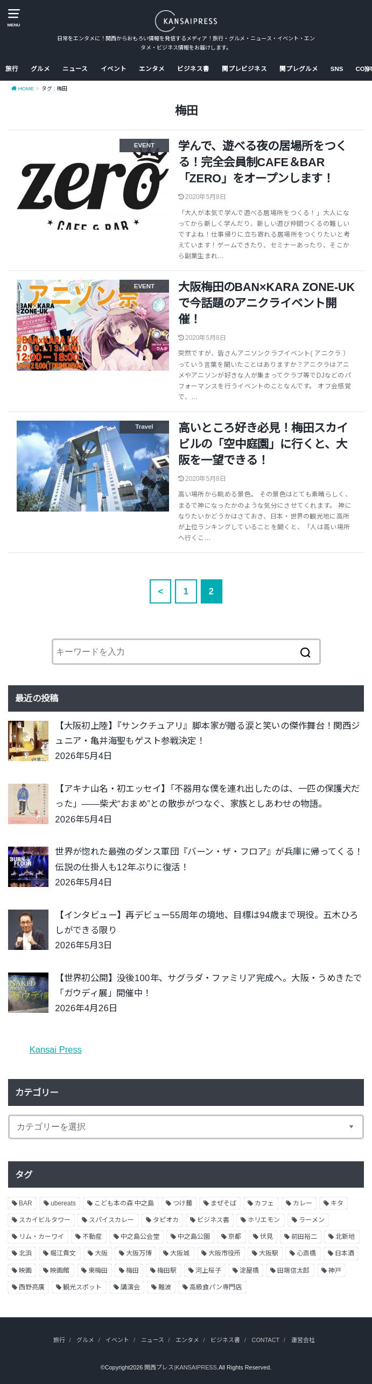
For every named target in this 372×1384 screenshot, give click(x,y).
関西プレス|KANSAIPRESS (180, 1367)
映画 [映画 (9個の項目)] (25, 1270)
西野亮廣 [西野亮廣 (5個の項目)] (32, 1287)
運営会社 (303, 1340)
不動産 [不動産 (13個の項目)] (92, 1236)
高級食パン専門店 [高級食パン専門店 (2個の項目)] (215, 1287)
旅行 (11, 69)
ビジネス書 (193, 69)
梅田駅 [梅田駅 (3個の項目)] (167, 1270)
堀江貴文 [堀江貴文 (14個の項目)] (63, 1253)
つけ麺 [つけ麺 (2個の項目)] (182, 1203)
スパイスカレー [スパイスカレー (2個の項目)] (111, 1220)
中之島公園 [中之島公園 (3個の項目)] (194, 1236)
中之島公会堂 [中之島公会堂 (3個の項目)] (140, 1236)
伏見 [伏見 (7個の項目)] (266, 1236)
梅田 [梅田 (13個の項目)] (132, 1270)
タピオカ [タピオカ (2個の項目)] (166, 1220)
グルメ (40, 69)
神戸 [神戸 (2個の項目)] (334, 1270)
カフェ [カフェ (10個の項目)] (264, 1203)
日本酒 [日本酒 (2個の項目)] (344, 1253)
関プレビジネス (244, 69)
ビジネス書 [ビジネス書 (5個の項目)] (213, 1220)
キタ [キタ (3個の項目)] (337, 1203)
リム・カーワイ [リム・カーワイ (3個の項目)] (41, 1236)
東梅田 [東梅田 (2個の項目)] (98, 1270)
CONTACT (266, 1340)
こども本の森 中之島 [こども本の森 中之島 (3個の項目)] (124, 1203)
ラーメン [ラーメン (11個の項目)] (312, 1220)
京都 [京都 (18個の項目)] (234, 1236)
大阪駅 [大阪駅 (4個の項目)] (268, 1253)
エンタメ (152, 69)
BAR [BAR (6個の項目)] (25, 1203)
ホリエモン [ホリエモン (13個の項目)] (264, 1220)
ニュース (75, 69)
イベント (114, 69)
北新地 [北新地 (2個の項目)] (345, 1236)
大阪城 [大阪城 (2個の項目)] (179, 1253)
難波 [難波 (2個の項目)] (164, 1287)
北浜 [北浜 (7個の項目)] (25, 1253)
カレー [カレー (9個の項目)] (302, 1203)
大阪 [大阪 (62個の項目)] (101, 1253)
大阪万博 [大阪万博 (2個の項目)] (139, 1253)
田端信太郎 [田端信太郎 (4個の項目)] (293, 1270)
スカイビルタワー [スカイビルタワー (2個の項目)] (45, 1220)
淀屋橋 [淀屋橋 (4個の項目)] (249, 1270)
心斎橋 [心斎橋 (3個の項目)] (306, 1253)
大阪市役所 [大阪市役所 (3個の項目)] (224, 1253)
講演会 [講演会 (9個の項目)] (130, 1287)
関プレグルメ (298, 69)
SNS (337, 69)
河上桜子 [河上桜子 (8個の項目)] (208, 1270)
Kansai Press (56, 1049)
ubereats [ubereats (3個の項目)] (63, 1203)
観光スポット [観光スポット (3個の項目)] (82, 1287)
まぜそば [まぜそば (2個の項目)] (223, 1203)
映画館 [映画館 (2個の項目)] (59, 1270)
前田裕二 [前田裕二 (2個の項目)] (304, 1236)
